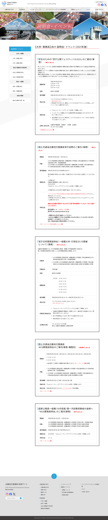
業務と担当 (43, 489)
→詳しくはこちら (50, 224)
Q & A (83, 489)
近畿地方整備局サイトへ (101, 2)
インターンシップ (66, 484)
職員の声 (43, 494)
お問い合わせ (86, 492)
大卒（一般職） (44, 501)
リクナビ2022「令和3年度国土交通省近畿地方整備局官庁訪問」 (67, 194)
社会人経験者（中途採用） (47, 506)
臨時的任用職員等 (45, 508)
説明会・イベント (65, 487)
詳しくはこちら (80, 363)
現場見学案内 (65, 495)
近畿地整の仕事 (45, 487)
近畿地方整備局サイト (13, 498)
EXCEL (61, 209)
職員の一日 (43, 492)
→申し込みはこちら (58, 303)
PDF (66, 209)
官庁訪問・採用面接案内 (67, 492)
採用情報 (42, 498)
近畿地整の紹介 (44, 484)
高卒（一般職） (44, 503)
